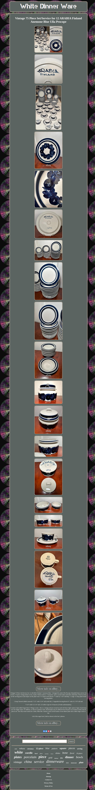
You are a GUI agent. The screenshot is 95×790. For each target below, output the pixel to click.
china (28, 762)
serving (79, 749)
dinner (69, 757)
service (39, 762)
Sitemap (48, 776)
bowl (36, 753)
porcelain (30, 757)
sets (16, 749)
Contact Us (48, 780)
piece (42, 757)
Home (48, 773)
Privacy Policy (48, 783)
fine (61, 758)
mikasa (22, 748)
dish (67, 763)
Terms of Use (48, 786)
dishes (57, 753)
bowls (79, 757)
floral (72, 753)
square (63, 748)
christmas (30, 749)
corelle (29, 752)
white (19, 752)
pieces (72, 748)
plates (18, 757)
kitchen (56, 758)
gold (50, 757)
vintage (18, 762)
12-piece (39, 748)
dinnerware (55, 761)
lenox (52, 753)
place (41, 753)
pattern (54, 748)
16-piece (79, 753)
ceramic (48, 765)
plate (81, 762)
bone (65, 752)
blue (47, 748)
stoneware (74, 763)
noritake (46, 753)
